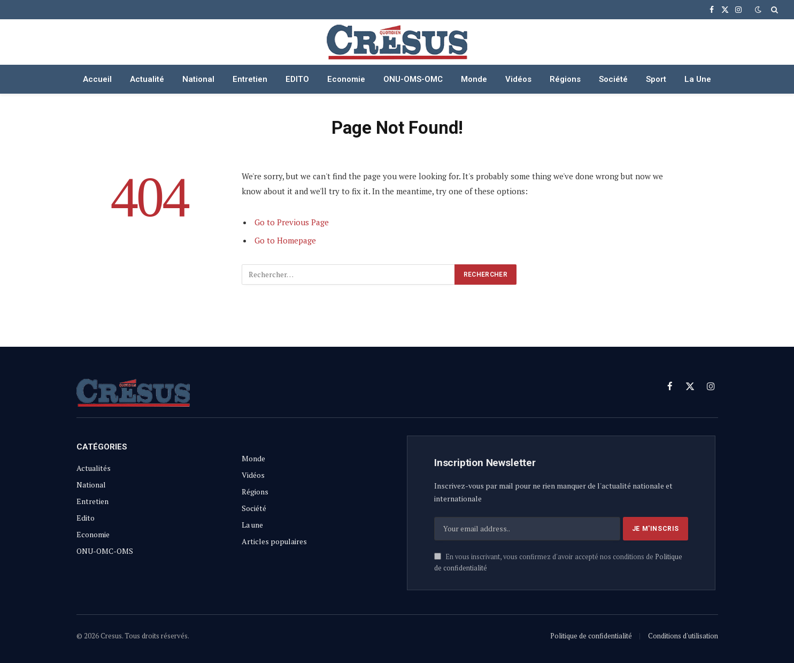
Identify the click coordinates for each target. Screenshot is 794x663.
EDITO (297, 79)
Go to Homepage (285, 240)
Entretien (250, 79)
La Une (697, 79)
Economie (346, 79)
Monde (474, 79)
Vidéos (518, 79)
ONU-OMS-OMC (413, 79)
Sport (656, 79)
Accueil (97, 79)
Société (613, 79)
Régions (565, 79)
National (198, 79)
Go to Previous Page (292, 222)
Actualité (147, 79)
